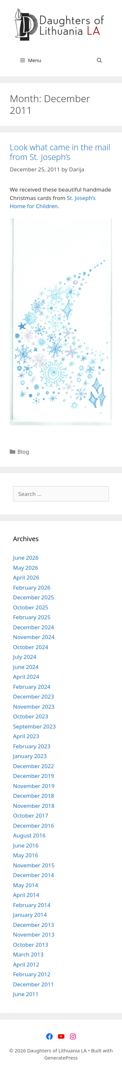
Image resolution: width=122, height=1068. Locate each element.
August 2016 (29, 835)
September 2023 (34, 726)
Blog (23, 451)
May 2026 (25, 567)
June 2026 (26, 557)
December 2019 (33, 776)
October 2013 (30, 944)
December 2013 (33, 924)
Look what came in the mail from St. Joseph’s (60, 151)
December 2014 (33, 875)
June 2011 (26, 994)
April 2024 (26, 676)
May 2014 (25, 885)
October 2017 (30, 815)
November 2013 (33, 934)
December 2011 (33, 984)
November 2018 (33, 805)
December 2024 (33, 627)
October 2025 (30, 607)
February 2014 (31, 905)
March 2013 (28, 954)
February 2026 (31, 587)
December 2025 (33, 597)
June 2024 (26, 667)
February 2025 (31, 617)
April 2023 (26, 736)
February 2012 (31, 974)
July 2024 (24, 657)
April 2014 (26, 895)
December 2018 (33, 795)
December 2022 (33, 766)
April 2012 (26, 964)
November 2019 (33, 786)
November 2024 (33, 637)
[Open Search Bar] (99, 60)
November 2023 (33, 706)
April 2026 (26, 577)
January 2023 (30, 756)
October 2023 (30, 716)
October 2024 (30, 647)
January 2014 (30, 914)
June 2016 (26, 845)
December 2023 (33, 696)
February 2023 (31, 746)
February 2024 (31, 686)
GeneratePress (61, 1057)
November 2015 (33, 865)
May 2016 (25, 855)
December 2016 (33, 825)
